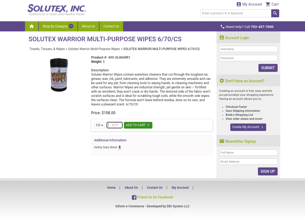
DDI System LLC (178, 206)
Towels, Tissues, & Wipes (47, 49)
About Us (88, 26)
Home (111, 188)
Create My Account (248, 127)
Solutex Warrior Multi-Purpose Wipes (94, 49)
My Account (249, 4)
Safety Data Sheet (108, 147)
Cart (272, 4)
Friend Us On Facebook (152, 197)
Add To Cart (138, 125)
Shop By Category (58, 26)
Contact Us (111, 26)
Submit (268, 68)
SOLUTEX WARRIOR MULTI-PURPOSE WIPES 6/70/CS (161, 49)
